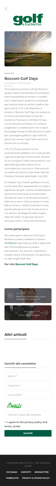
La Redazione (10, 83)
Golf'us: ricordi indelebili (29, 315)
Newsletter (42, 472)
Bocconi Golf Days (26, 264)
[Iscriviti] (28, 433)
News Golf (9, 73)
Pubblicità (12, 478)
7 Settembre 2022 (23, 83)
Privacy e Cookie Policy (36, 478)
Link (16, 426)
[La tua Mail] (28, 395)
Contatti (26, 472)
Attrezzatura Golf (32, 311)
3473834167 (10, 243)
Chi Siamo (11, 472)
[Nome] (28, 376)
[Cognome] (28, 386)
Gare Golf (20, 293)
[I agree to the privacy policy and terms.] (5, 422)
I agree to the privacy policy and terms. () (25, 424)
